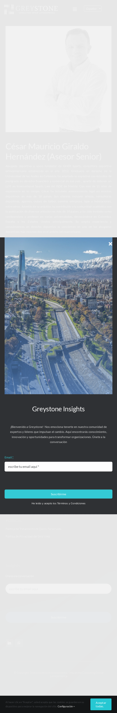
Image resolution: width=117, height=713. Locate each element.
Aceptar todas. (101, 704)
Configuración (66, 706)
